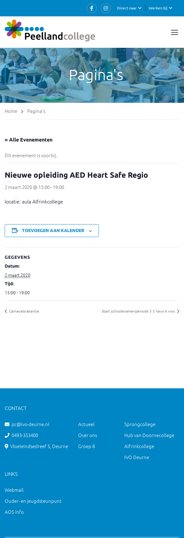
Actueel (86, 424)
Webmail (14, 489)
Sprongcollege (139, 424)
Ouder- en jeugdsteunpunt (33, 500)
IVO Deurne (136, 457)
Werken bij (158, 7)
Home (11, 111)
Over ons (87, 435)
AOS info (14, 511)
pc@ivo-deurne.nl (30, 424)
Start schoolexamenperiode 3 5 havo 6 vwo (139, 310)
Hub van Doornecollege (149, 435)
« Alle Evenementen (28, 139)
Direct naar (127, 7)
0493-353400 (25, 435)
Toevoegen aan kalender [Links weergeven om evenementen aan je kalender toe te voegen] (53, 230)
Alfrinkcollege (139, 446)
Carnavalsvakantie (23, 310)
